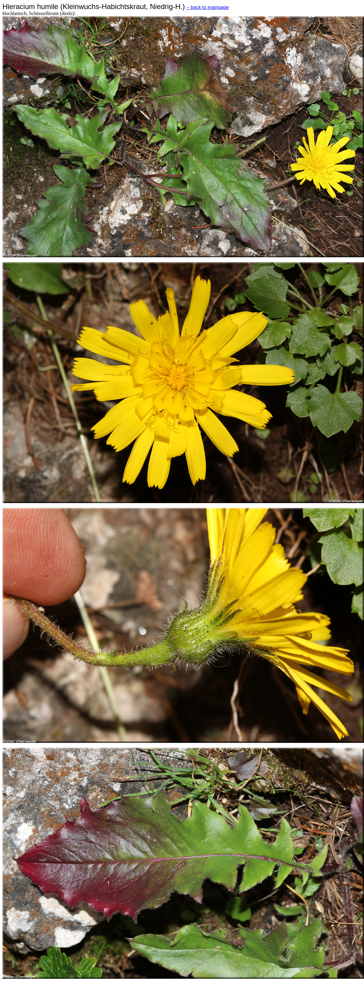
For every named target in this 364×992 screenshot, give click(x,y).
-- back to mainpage (207, 7)
